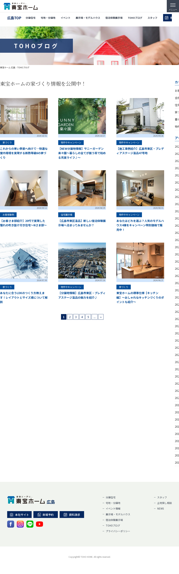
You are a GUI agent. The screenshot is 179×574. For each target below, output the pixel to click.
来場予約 (45, 515)
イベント (65, 18)
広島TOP (14, 17)
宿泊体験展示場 (114, 18)
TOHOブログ (135, 18)
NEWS (160, 508)
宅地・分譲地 (48, 18)
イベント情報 (113, 508)
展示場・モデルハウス (88, 18)
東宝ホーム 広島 (7, 67)
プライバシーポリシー (118, 531)
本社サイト (19, 515)
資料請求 (72, 515)
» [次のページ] (101, 317)
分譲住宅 (30, 18)
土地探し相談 (164, 503)
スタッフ (152, 18)
